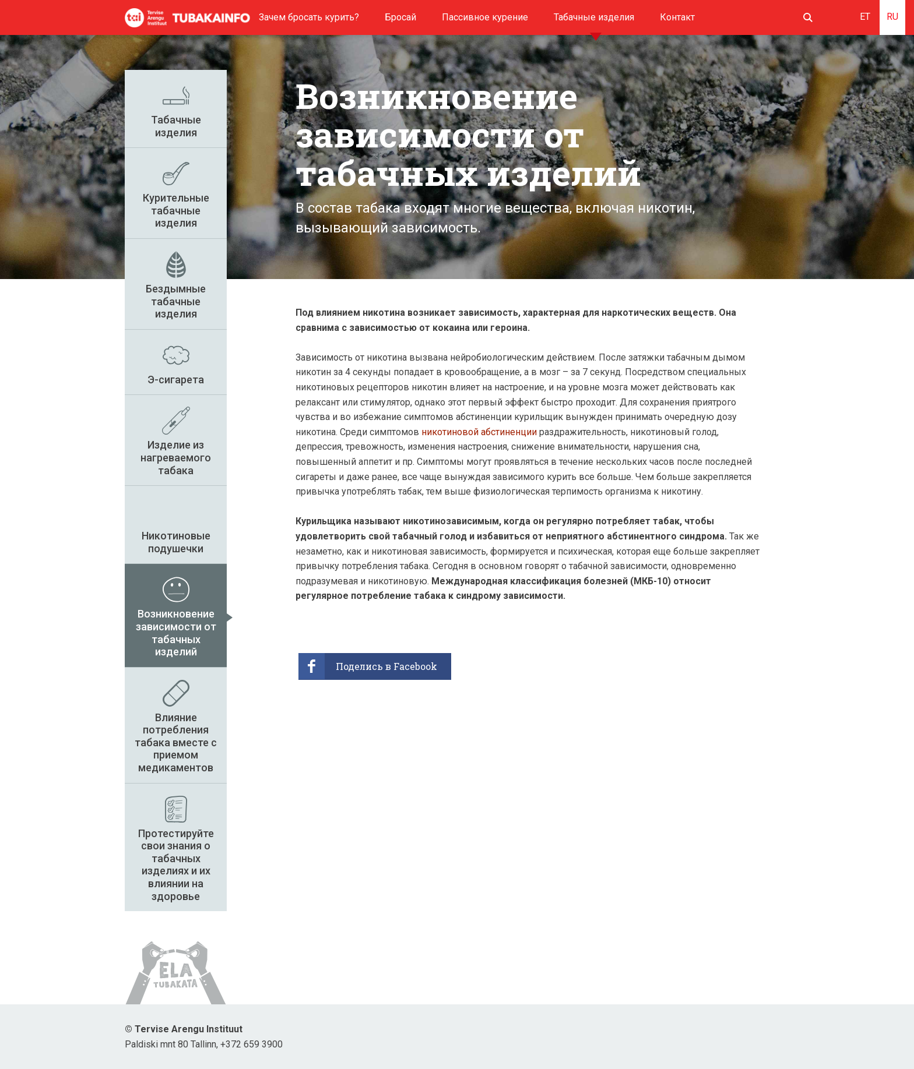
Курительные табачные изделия (176, 210)
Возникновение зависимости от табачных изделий (176, 633)
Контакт (677, 17)
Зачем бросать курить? (309, 17)
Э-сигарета (175, 379)
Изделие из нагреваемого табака (175, 457)
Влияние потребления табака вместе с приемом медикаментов (176, 742)
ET (865, 16)
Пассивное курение (485, 17)
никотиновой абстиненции (479, 432)
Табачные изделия (594, 17)
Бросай (400, 17)
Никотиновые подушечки (176, 542)
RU (892, 16)
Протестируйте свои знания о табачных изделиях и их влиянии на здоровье (176, 864)
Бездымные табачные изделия (176, 301)
